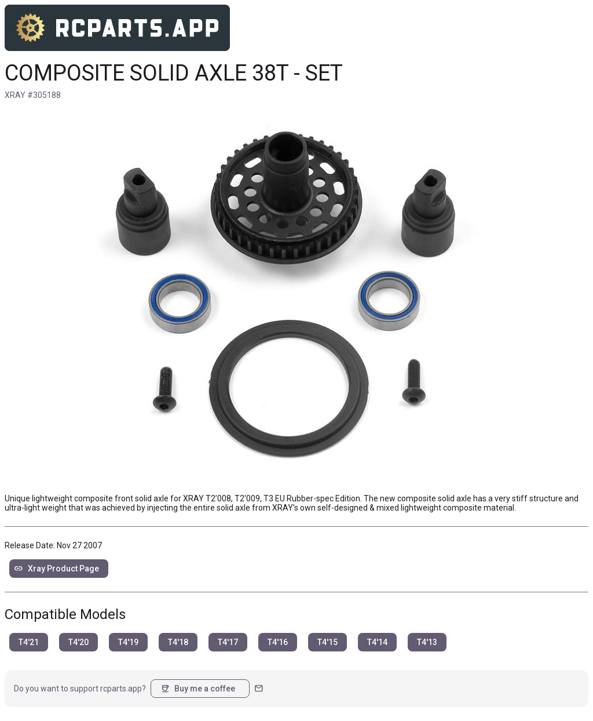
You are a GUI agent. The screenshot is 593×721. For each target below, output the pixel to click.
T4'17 (228, 642)
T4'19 (128, 642)
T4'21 (29, 642)
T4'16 (278, 642)
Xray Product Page (56, 568)
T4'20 (78, 642)
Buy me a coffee (197, 688)
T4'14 (377, 642)
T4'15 (327, 642)
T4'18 (178, 642)
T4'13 (427, 642)
